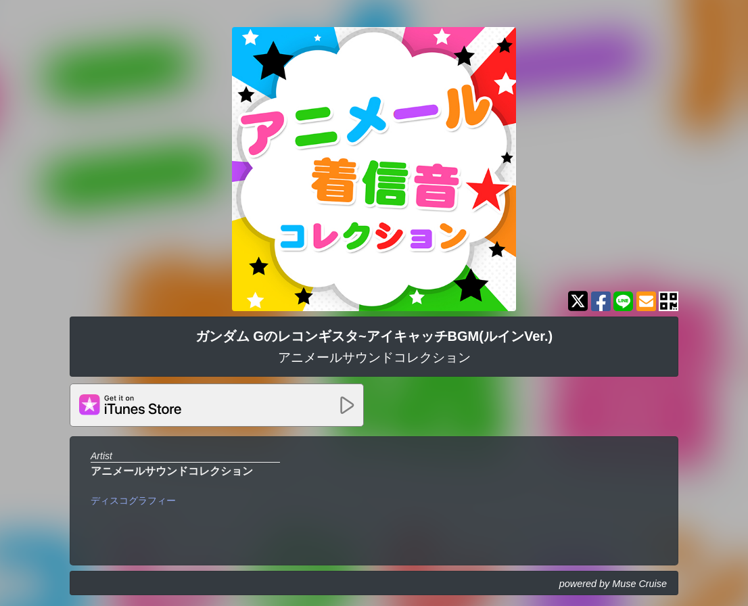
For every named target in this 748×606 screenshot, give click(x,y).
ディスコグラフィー (133, 500)
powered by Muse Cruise (613, 583)
